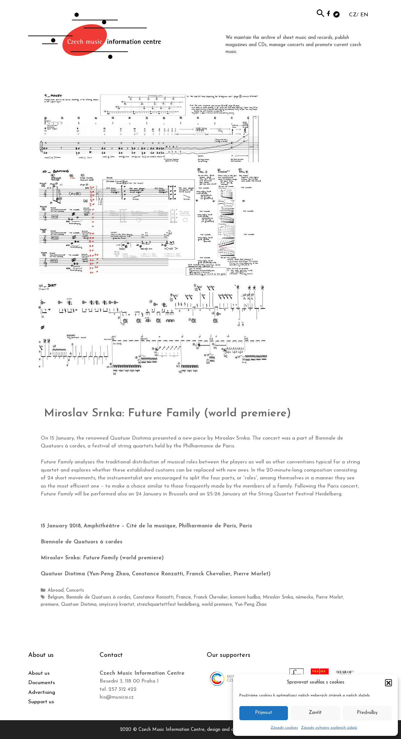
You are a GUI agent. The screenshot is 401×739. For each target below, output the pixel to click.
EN (364, 15)
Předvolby (367, 712)
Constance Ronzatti (150, 597)
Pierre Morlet (322, 597)
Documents (41, 682)
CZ (353, 15)
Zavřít (315, 712)
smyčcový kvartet (94, 604)
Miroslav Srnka (272, 597)
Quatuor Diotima (58, 604)
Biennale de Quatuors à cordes (96, 597)
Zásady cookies (284, 728)
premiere (348, 597)
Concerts (74, 590)
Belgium (55, 597)
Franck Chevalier (206, 597)
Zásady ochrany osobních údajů (329, 728)
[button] (388, 682)
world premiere (193, 604)
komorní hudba (240, 597)
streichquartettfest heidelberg (145, 604)
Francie (180, 597)
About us (38, 672)
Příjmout (263, 712)
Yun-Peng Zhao (225, 604)
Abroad (55, 590)
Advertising (41, 691)
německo (298, 597)
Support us (41, 701)
